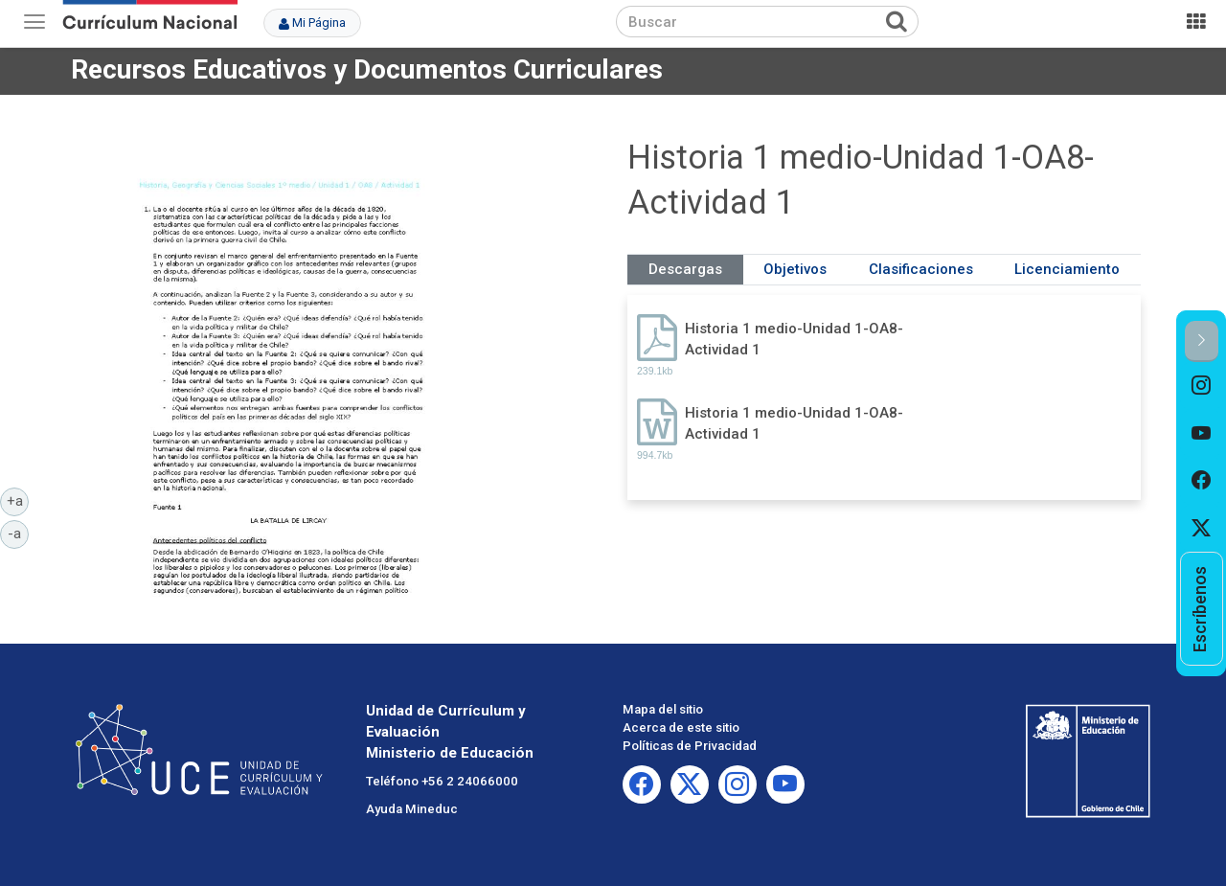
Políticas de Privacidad (690, 745)
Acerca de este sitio (681, 727)
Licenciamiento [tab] (1067, 269)
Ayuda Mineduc (412, 809)
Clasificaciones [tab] (921, 269)
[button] (1201, 341)
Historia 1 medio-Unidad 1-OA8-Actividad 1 (794, 338)
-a (18, 532)
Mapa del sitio (663, 709)
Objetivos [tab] (795, 269)
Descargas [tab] (685, 269)
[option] (1201, 386)
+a (18, 500)
